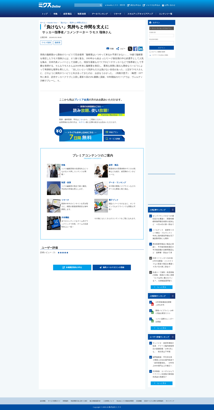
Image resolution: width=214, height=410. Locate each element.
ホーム (42, 23)
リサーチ (117, 14)
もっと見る (161, 287)
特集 (55, 14)
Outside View (52, 23)
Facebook (135, 49)
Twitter (130, 49)
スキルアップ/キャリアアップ (140, 14)
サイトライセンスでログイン (162, 28)
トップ (44, 14)
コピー (122, 49)
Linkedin (141, 49)
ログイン (82, 122)
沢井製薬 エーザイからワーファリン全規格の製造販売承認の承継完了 (163, 374)
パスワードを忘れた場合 (160, 55)
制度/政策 (82, 14)
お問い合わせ (170, 5)
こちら (81, 119)
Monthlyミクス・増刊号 (116, 5)
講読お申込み (135, 5)
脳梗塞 (57, 43)
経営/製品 (67, 14)
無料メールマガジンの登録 (113, 267)
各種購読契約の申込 (74, 267)
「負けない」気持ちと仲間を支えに (73, 23)
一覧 (172, 210)
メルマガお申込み (153, 5)
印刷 (112, 49)
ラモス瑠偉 (46, 43)
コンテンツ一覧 (165, 14)
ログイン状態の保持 (158, 52)
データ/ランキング (100, 14)
